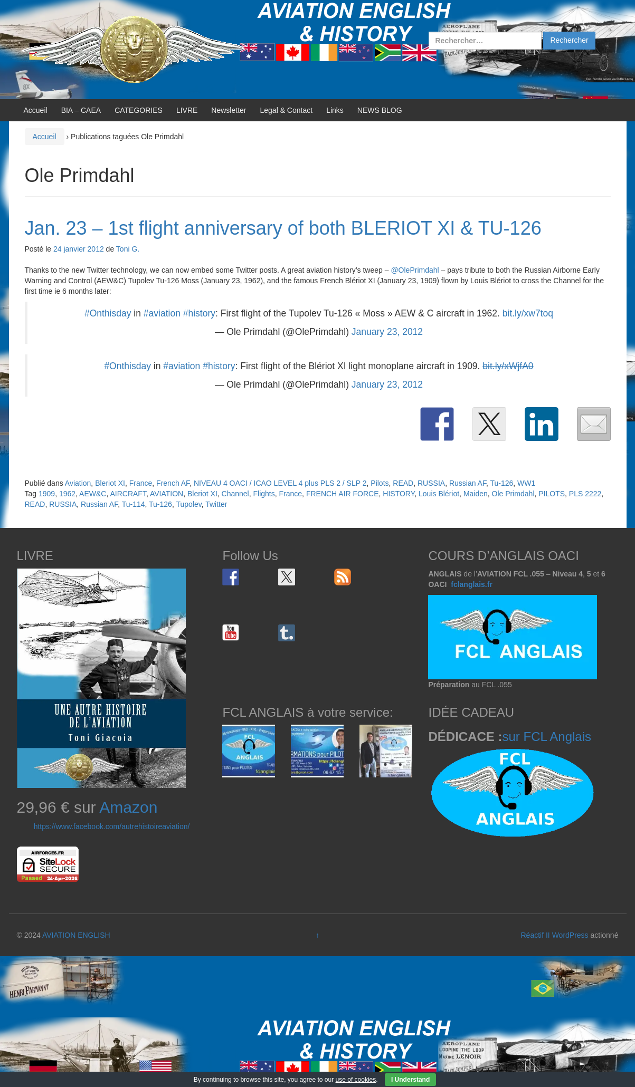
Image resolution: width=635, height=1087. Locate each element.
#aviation (162, 313)
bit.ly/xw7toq (528, 313)
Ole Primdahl (513, 493)
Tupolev (188, 504)
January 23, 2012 (387, 331)
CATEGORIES (139, 110)
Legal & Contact (286, 110)
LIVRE (186, 110)
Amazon (128, 807)
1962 (67, 493)
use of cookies (356, 1079)
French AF (172, 483)
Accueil (36, 110)
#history (199, 313)
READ (403, 483)
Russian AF (467, 483)
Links (335, 110)
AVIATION (166, 493)
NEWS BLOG (379, 110)
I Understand (410, 1079)
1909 (47, 493)
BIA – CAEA (81, 110)
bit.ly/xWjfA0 (507, 366)
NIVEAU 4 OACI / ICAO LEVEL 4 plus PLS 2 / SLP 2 (280, 483)
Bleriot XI (110, 483)
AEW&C (92, 493)
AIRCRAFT (128, 493)
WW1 (526, 483)
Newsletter (228, 110)
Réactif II (535, 935)
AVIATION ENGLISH (76, 935)
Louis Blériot (439, 493)
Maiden (475, 493)
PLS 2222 (585, 493)
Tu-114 (133, 504)
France (141, 483)
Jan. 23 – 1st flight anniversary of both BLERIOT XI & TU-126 (283, 228)
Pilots (379, 483)
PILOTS (551, 493)
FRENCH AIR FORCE (342, 493)
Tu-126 (501, 483)
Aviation (78, 483)
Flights (264, 493)
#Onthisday (107, 313)
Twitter (216, 504)
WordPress (570, 935)
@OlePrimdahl (415, 270)
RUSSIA (431, 483)
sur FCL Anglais (546, 736)
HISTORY (398, 493)
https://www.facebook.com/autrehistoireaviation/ (112, 826)
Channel (235, 493)
